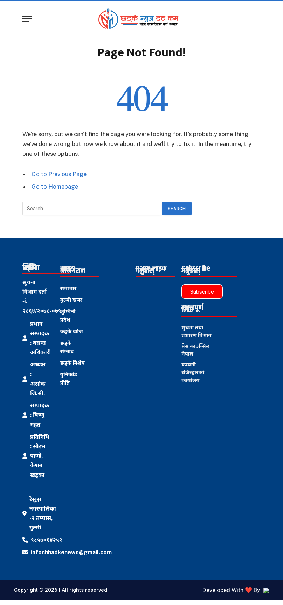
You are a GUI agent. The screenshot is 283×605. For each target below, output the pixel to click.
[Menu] (27, 19)
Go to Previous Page (59, 173)
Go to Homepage (55, 186)
